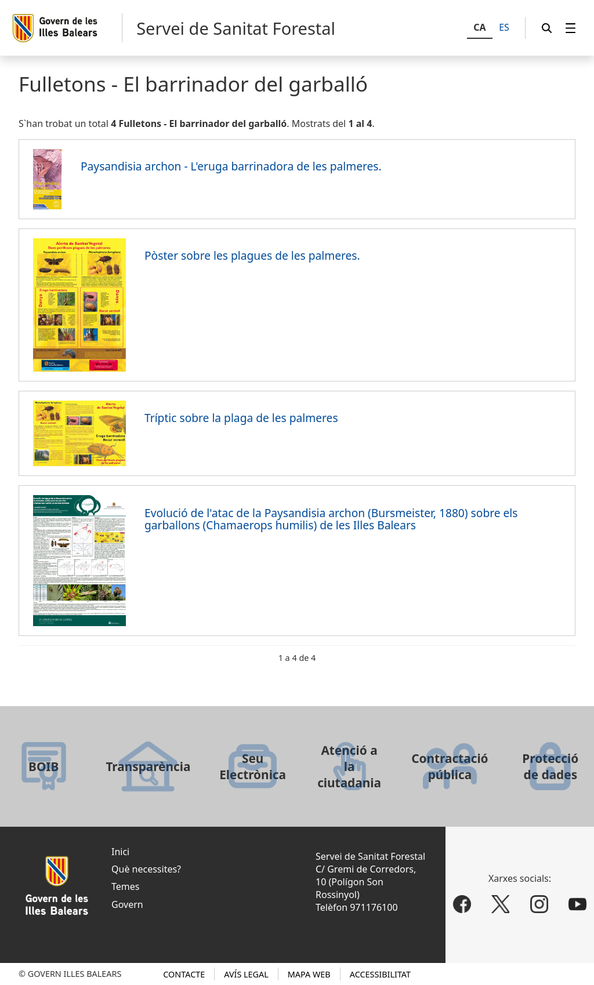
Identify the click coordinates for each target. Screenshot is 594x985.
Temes (125, 886)
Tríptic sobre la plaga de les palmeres (241, 418)
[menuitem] (571, 28)
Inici (120, 851)
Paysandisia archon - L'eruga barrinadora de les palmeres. (231, 166)
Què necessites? (146, 869)
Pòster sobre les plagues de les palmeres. (252, 255)
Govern (127, 904)
